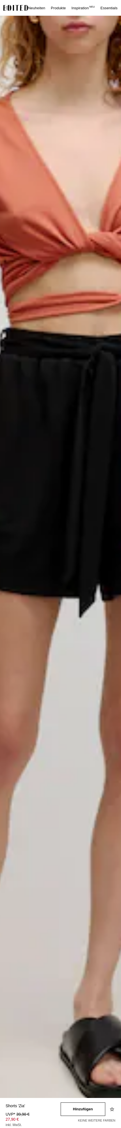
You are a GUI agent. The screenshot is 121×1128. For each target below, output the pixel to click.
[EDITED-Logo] (15, 8)
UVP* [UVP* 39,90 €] (17, 1114)
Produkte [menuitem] (58, 8)
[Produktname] (33, 1106)
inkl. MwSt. (14, 1125)
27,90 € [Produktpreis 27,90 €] (12, 1119)
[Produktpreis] (33, 1120)
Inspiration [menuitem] (83, 8)
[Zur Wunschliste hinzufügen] (112, 1109)
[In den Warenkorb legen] (83, 1109)
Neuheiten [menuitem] (36, 8)
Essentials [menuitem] (109, 8)
